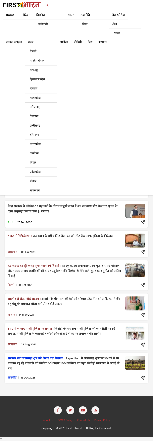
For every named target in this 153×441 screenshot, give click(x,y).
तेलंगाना (34, 116)
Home (10, 15)
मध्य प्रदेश (35, 97)
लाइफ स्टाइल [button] (14, 42)
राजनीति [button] (85, 15)
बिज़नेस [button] (40, 15)
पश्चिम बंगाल (37, 60)
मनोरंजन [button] (25, 15)
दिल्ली (33, 51)
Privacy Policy (102, 420)
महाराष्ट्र (34, 69)
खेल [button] (114, 24)
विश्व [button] (90, 42)
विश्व (84, 24)
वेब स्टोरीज (118, 15)
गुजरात (33, 88)
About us (48, 420)
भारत (117, 33)
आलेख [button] (64, 42)
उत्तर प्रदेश (35, 144)
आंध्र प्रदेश (35, 171)
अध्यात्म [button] (102, 42)
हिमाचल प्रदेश (37, 79)
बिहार (33, 162)
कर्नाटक (34, 153)
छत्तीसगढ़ (35, 125)
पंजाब (33, 181)
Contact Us (83, 420)
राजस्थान (35, 190)
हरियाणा (34, 134)
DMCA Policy (65, 420)
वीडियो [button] (78, 42)
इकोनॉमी (43, 24)
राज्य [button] (30, 42)
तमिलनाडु (35, 107)
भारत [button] (71, 15)
